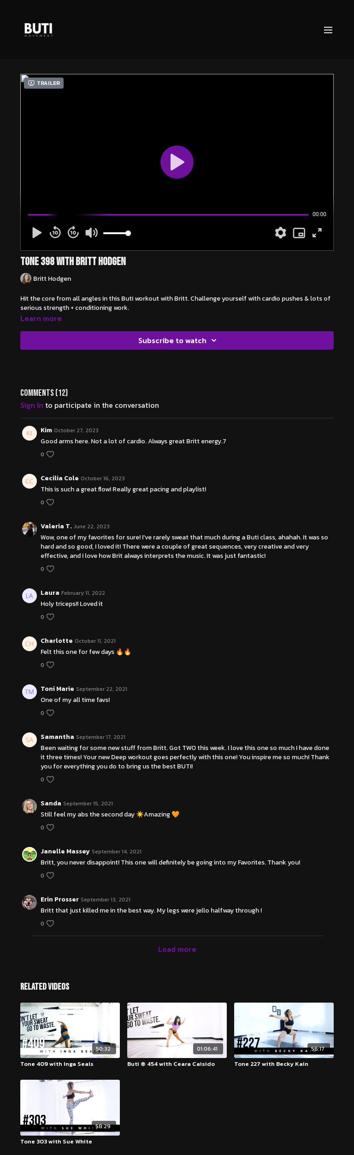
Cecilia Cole (60, 478)
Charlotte (57, 641)
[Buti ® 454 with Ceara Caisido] (177, 1064)
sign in (31, 405)
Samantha (57, 737)
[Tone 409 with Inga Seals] (70, 1064)
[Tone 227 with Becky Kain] (284, 1064)
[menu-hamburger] (328, 30)
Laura (50, 593)
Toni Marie (57, 689)
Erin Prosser (60, 899)
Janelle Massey (65, 851)
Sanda (51, 803)
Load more (177, 949)
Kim (46, 430)
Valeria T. (56, 526)
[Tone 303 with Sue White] (70, 1141)
